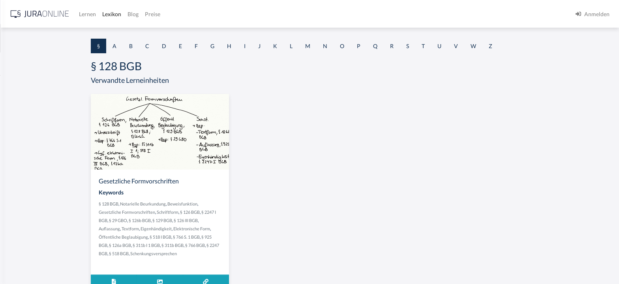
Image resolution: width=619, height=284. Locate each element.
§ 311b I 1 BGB (209, 245)
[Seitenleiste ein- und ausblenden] (113, 12)
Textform (193, 228)
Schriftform (230, 212)
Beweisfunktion (245, 203)
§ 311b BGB (235, 245)
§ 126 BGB (253, 212)
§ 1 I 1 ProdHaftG (27, 172)
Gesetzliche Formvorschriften (189, 212)
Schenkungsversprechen (216, 253)
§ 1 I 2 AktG (20, 190)
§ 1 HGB (16, 137)
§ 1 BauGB (19, 101)
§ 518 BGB (181, 253)
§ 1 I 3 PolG (20, 225)
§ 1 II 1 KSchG (23, 261)
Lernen (212, 14)
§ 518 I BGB (223, 236)
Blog (258, 14)
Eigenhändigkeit (218, 228)
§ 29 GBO (181, 220)
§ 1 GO (14, 119)
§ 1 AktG (16, 83)
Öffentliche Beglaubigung (186, 236)
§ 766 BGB (258, 245)
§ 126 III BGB (248, 220)
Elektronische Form (254, 228)
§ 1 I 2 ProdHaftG (27, 208)
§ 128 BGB (171, 203)
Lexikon (237, 14)
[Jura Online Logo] (165, 14)
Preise (278, 14)
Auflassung (172, 228)
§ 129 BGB (225, 220)
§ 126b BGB (202, 220)
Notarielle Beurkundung (206, 203)
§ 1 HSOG (18, 154)
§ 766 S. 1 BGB (249, 236)
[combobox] (63, 38)
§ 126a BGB (183, 245)
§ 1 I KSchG (20, 243)
